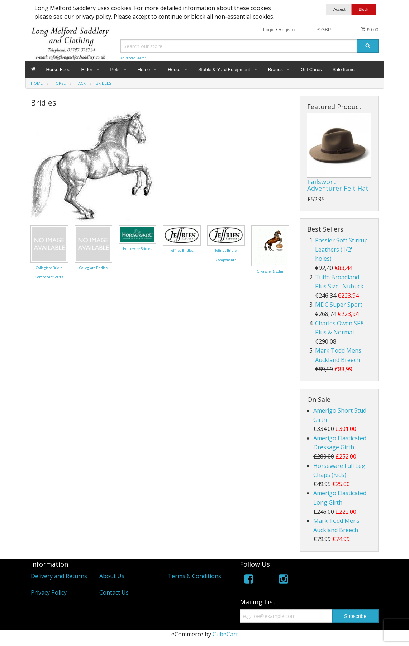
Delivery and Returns (59, 576)
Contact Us (114, 592)
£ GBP (324, 29)
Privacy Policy (49, 592)
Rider (86, 69)
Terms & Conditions (194, 576)
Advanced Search (133, 58)
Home (144, 69)
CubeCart (225, 634)
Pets (115, 69)
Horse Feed (58, 69)
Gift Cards (311, 69)
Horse (174, 69)
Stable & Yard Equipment (224, 69)
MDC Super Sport (338, 304)
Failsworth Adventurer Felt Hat (337, 184)
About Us (111, 576)
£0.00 (369, 29)
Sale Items (343, 69)
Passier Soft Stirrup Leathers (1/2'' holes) (341, 249)
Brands (275, 69)
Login (269, 29)
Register (287, 29)
